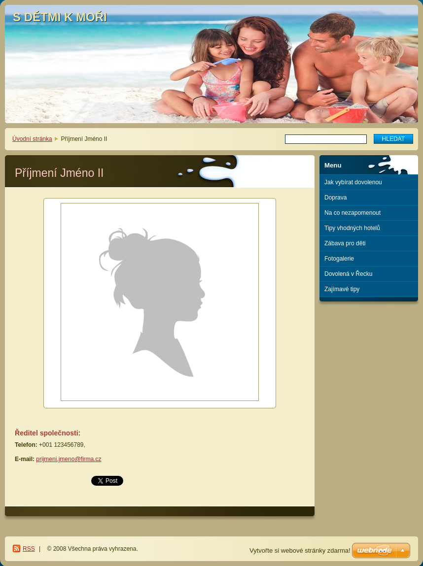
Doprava (335, 197)
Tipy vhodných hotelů (352, 228)
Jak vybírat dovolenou (353, 182)
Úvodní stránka (32, 138)
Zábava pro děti (344, 243)
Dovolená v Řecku (348, 273)
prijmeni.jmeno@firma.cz (68, 459)
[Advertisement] (369, 341)
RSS (29, 548)
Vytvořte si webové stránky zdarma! (300, 550)
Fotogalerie (339, 258)
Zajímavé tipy (341, 289)
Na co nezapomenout (352, 212)
